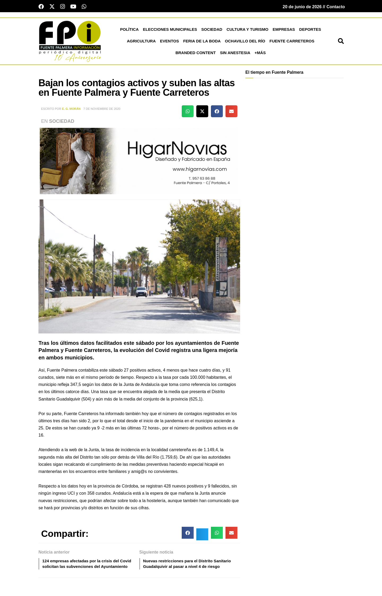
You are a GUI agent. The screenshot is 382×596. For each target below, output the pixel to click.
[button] (341, 42)
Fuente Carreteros (292, 42)
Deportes (310, 30)
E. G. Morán (71, 109)
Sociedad (211, 30)
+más (260, 53)
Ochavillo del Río (245, 42)
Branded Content (195, 53)
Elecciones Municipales (170, 30)
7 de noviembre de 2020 (101, 109)
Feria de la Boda (201, 42)
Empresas (284, 30)
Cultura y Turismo (247, 30)
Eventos (169, 42)
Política (129, 30)
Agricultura (141, 42)
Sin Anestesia (235, 53)
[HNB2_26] (139, 161)
